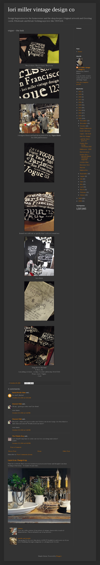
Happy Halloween (85, 128)
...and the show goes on (85, 140)
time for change (85, 136)
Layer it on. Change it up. (17, 460)
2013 (80, 110)
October (83, 126)
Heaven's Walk (17, 404)
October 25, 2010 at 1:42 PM (21, 413)
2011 (80, 116)
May (81, 184)
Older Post (66, 451)
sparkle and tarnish (24, 538)
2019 (80, 94)
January (82, 195)
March (82, 189)
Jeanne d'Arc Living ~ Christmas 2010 (86, 144)
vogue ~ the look (85, 134)
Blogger (58, 556)
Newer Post (12, 451)
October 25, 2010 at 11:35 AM (21, 398)
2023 (80, 91)
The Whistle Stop (18, 436)
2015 (80, 105)
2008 (80, 201)
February (83, 192)
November (83, 123)
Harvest (82, 167)
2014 (80, 108)
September (84, 174)
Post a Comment (15, 447)
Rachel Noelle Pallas (19, 392)
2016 (80, 102)
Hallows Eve (84, 170)
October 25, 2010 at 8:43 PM (21, 443)
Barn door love (85, 165)
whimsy (20, 528)
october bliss (84, 162)
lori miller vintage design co (41, 9)
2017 (80, 100)
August (82, 176)
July (81, 179)
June (81, 182)
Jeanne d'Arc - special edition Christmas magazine (85, 157)
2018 (80, 97)
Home (39, 451)
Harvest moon (84, 152)
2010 (80, 118)
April (82, 187)
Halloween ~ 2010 (85, 149)
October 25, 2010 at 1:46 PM (21, 430)
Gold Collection (85, 131)
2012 (80, 113)
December (83, 121)
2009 (80, 198)
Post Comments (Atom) (24, 454)
